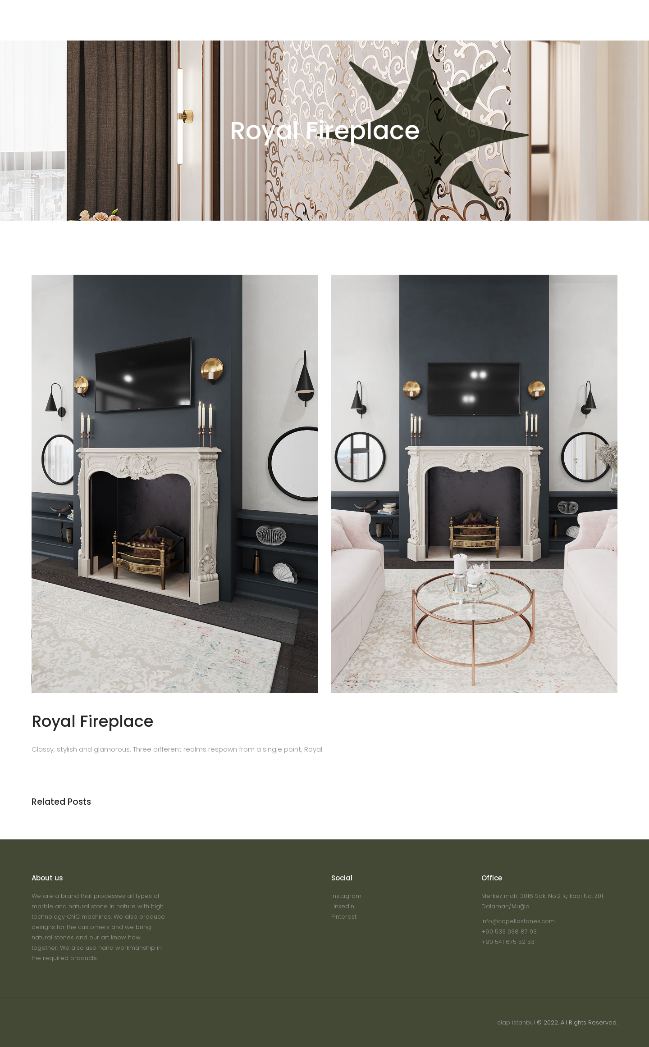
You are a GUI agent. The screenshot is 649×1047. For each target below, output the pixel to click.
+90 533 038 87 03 (509, 931)
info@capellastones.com (518, 921)
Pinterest (343, 916)
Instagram (346, 896)
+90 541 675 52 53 (508, 942)
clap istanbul (516, 1022)
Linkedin (342, 906)
